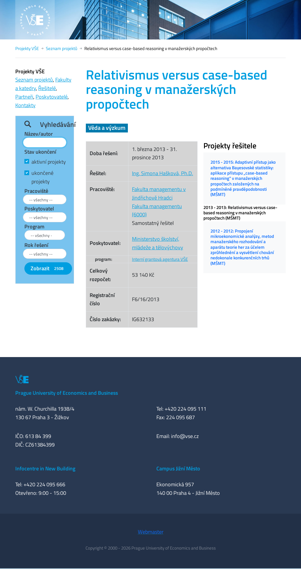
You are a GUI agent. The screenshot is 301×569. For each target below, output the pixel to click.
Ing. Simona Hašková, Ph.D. (162, 173)
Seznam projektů (61, 48)
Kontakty (25, 105)
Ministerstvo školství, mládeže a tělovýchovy (157, 243)
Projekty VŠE (27, 48)
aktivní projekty (48, 162)
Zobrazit (48, 268)
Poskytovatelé (52, 97)
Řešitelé (47, 88)
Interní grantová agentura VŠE (160, 259)
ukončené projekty (42, 177)
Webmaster (150, 532)
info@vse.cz (185, 436)
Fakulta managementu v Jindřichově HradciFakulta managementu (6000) (159, 201)
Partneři (24, 97)
